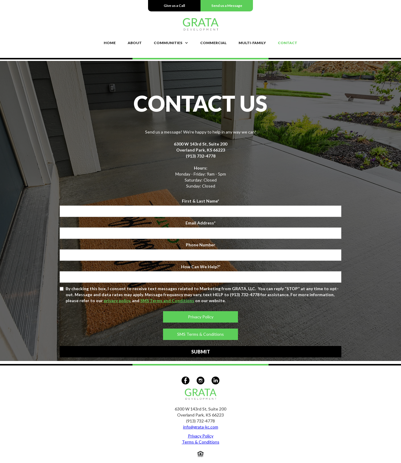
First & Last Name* (200, 200)
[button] (171, 43)
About (135, 43)
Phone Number (200, 244)
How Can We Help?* (200, 266)
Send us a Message (226, 5)
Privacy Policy (200, 316)
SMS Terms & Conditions (200, 334)
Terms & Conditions (200, 441)
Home (110, 43)
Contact (287, 43)
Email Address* (200, 222)
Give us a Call (174, 5)
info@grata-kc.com (200, 426)
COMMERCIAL (213, 43)
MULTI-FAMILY (252, 43)
